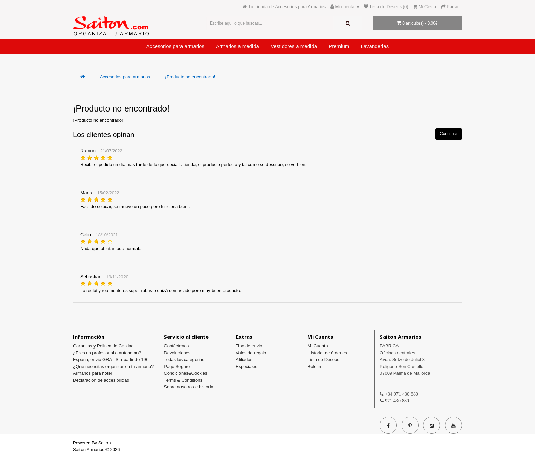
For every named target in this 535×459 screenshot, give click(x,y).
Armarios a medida (237, 46)
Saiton (104, 442)
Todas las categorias (184, 359)
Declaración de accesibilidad (101, 380)
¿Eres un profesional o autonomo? (107, 352)
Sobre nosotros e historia (188, 386)
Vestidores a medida (294, 46)
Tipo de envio (249, 346)
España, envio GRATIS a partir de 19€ (110, 359)
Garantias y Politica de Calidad (103, 346)
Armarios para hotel (92, 373)
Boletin (314, 366)
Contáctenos (176, 346)
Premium (339, 46)
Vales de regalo (251, 352)
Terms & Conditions (183, 380)
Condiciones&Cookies (185, 373)
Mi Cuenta (317, 346)
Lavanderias (375, 46)
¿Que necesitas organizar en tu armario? (113, 366)
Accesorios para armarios (175, 46)
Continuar (449, 133)
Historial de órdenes (327, 352)
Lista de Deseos (323, 359)
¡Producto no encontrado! (190, 76)
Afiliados (244, 359)
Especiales (246, 366)
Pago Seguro (177, 366)
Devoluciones (177, 352)
